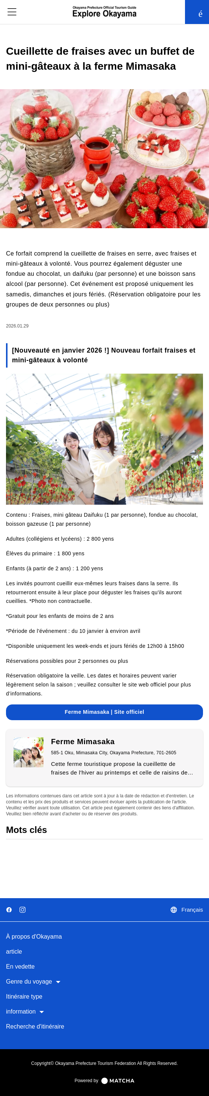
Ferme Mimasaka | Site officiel (104, 712)
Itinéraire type (24, 996)
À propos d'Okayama (34, 936)
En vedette (20, 966)
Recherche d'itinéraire (35, 1026)
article (14, 951)
